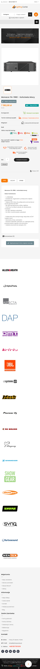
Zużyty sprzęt (6, 600)
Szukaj (30, 14)
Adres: (4, 639)
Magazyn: (4, 123)
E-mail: (4, 643)
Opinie (21, 180)
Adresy (4, 588)
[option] (7, 90)
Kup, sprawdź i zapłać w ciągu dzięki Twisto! (12, 140)
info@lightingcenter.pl (15, 643)
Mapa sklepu (6, 597)
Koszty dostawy (6, 621)
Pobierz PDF (34, 171)
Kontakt (4, 603)
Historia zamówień (7, 582)
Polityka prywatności (8, 606)
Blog (3, 609)
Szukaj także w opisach (16, 18)
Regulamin (5, 630)
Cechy (12, 180)
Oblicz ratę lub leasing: (8, 130)
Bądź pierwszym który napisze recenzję (20, 243)
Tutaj (10, 148)
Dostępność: (5, 113)
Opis (4, 180)
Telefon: (4, 646)
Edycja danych (6, 585)
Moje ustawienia (7, 579)
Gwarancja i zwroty (7, 624)
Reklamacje (5, 627)
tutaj (35, 666)
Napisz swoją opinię (9, 101)
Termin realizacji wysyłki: (8, 118)
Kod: (2, 127)
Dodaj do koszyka (21, 159)
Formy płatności (7, 618)
